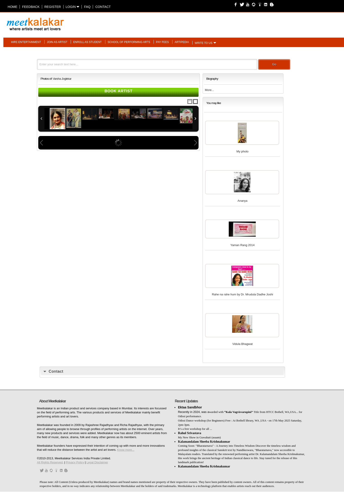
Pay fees (162, 42)
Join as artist (57, 42)
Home (12, 7)
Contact (103, 7)
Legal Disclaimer (97, 462)
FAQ (87, 7)
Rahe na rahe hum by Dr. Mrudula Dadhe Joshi (242, 294)
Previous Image (41, 142)
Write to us (203, 43)
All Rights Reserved (50, 462)
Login (72, 7)
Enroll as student (87, 42)
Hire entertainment (26, 42)
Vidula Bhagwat (242, 344)
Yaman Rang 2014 (242, 245)
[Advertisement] (228, 22)
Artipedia (182, 42)
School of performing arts (129, 42)
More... (209, 90)
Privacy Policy (75, 462)
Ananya (242, 200)
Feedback (31, 7)
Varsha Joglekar (62, 78)
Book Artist (118, 91)
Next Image (195, 142)
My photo (242, 151)
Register (52, 7)
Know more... (125, 449)
